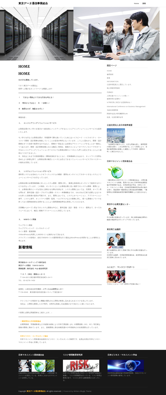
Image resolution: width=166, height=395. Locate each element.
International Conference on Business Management (126, 106)
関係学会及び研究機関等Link (117, 113)
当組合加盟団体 (112, 110)
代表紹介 (110, 92)
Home (136, 3)
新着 (144, 3)
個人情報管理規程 (113, 88)
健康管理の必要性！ (114, 99)
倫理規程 (110, 74)
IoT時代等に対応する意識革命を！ (119, 102)
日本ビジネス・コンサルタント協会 (34, 336)
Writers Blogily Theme (82, 391)
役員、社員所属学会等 (115, 117)
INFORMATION (112, 81)
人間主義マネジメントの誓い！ (118, 96)
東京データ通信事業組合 (33, 3)
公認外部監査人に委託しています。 (120, 84)
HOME (109, 71)
